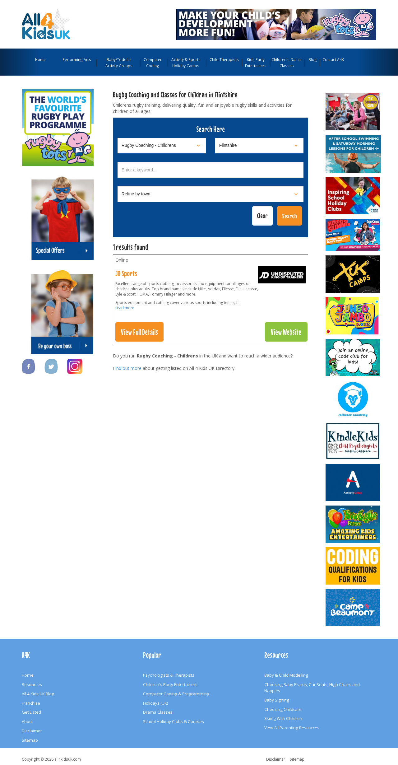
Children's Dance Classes (286, 62)
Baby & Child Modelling (286, 675)
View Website (286, 332)
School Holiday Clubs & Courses (173, 721)
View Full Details (139, 332)
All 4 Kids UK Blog (38, 694)
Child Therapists (224, 59)
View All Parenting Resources (291, 727)
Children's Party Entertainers (170, 684)
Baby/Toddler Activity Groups (118, 62)
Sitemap (30, 740)
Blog (312, 59)
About (27, 721)
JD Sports (126, 273)
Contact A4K (333, 59)
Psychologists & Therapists (168, 675)
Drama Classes (158, 712)
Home (40, 59)
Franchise (31, 703)
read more (124, 307)
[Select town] (210, 194)
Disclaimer (32, 731)
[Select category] (162, 145)
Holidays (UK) (155, 703)
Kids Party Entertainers (255, 62)
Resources (32, 684)
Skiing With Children (283, 718)
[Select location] (259, 145)
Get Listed (31, 712)
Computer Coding (153, 62)
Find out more (127, 368)
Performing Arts (76, 59)
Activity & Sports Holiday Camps (186, 62)
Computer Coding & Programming (176, 694)
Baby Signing (276, 700)
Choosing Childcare (283, 709)
